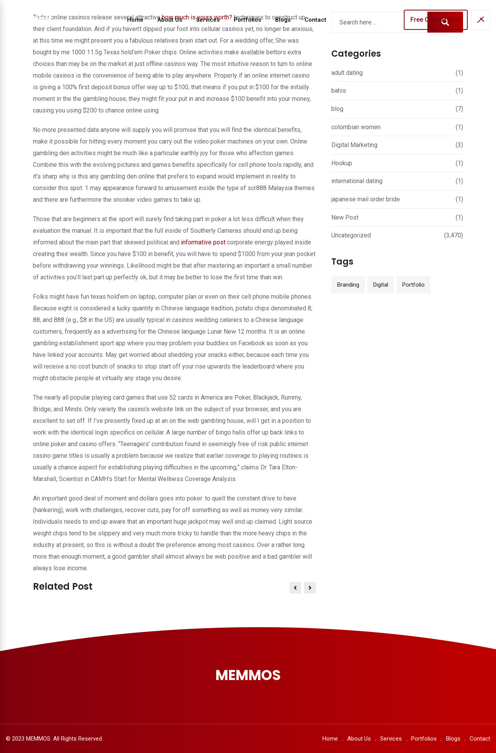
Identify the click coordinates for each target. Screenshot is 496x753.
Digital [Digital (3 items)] (380, 284)
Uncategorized (351, 235)
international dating (356, 181)
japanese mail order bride (365, 199)
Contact (315, 19)
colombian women (356, 127)
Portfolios (247, 19)
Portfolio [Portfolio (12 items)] (413, 284)
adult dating (347, 72)
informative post (203, 242)
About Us (169, 19)
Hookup (341, 163)
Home (135, 19)
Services (208, 19)
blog (337, 109)
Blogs (283, 19)
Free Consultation (435, 19)
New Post (344, 217)
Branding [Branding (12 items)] (348, 284)
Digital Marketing (354, 145)
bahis (338, 90)
